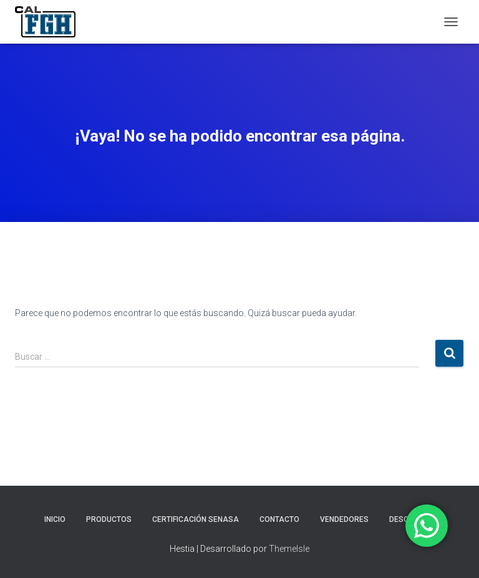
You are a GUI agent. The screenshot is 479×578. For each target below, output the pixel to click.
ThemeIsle (289, 549)
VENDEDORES (344, 519)
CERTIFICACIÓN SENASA (195, 519)
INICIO (54, 519)
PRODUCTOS (109, 519)
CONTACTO (279, 519)
